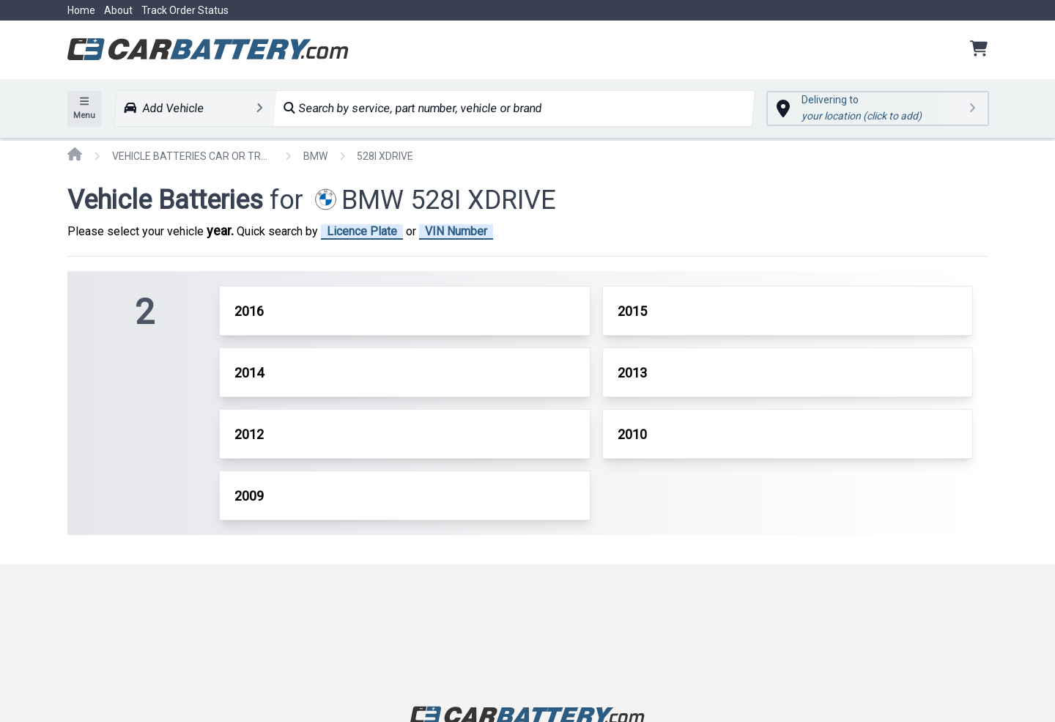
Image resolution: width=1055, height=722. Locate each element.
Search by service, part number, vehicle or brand (413, 108)
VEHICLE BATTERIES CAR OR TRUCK (192, 156)
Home (81, 10)
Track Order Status (185, 10)
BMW (315, 156)
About (118, 10)
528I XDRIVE (385, 156)
